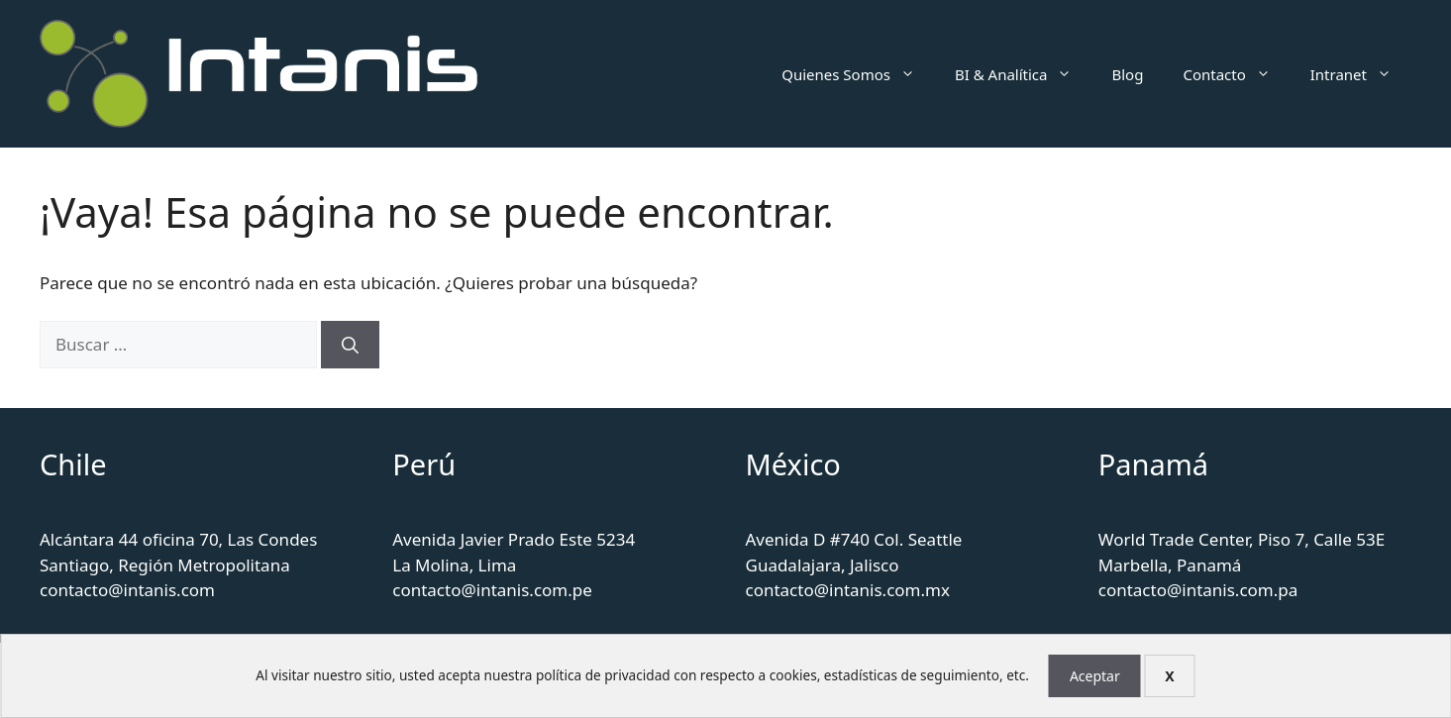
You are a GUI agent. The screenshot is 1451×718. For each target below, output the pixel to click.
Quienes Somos (858, 74)
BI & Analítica (1023, 74)
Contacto (1236, 74)
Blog (1127, 74)
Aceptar (1095, 676)
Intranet (1360, 74)
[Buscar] (350, 344)
